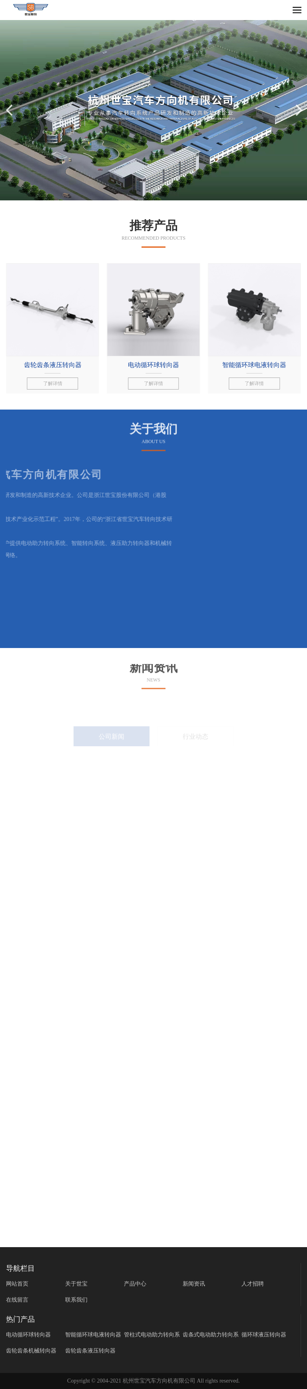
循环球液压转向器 (263, 1335)
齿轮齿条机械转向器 (31, 1351)
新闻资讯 (194, 1284)
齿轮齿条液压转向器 (90, 1351)
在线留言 (17, 1300)
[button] (297, 110)
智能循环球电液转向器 (93, 1335)
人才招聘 (252, 1284)
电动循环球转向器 (28, 1335)
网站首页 (17, 1284)
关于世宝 (76, 1284)
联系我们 (76, 1300)
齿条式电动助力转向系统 (211, 1336)
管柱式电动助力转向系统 (152, 1336)
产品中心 (135, 1284)
